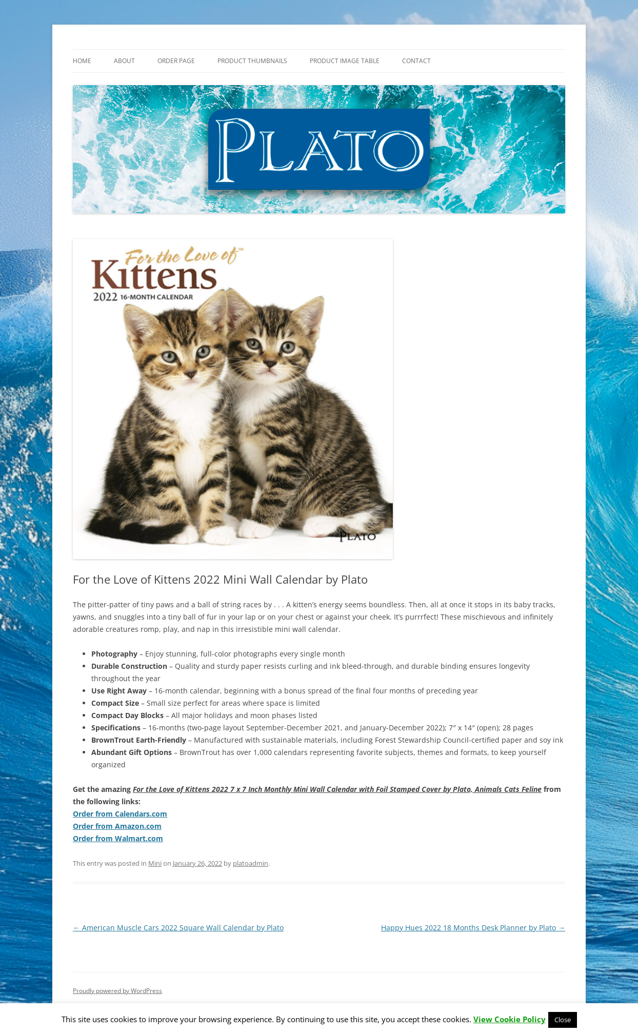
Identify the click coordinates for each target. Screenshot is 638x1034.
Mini (155, 863)
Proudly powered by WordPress (117, 990)
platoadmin (250, 863)
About (124, 60)
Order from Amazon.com (117, 826)
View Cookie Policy (509, 1019)
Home (82, 60)
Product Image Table (345, 60)
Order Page (176, 60)
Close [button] (562, 1019)
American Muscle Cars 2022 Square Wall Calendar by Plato (178, 927)
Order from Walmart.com (118, 838)
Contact (416, 60)
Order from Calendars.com (120, 814)
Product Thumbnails (252, 60)
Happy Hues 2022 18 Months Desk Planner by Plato (473, 927)
